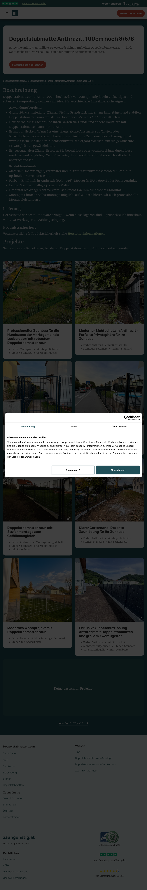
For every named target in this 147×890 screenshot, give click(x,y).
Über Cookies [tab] (119, 426)
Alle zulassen (118, 470)
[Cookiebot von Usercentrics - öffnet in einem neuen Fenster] (126, 418)
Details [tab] (73, 426)
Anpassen (73, 470)
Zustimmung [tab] (28, 426)
